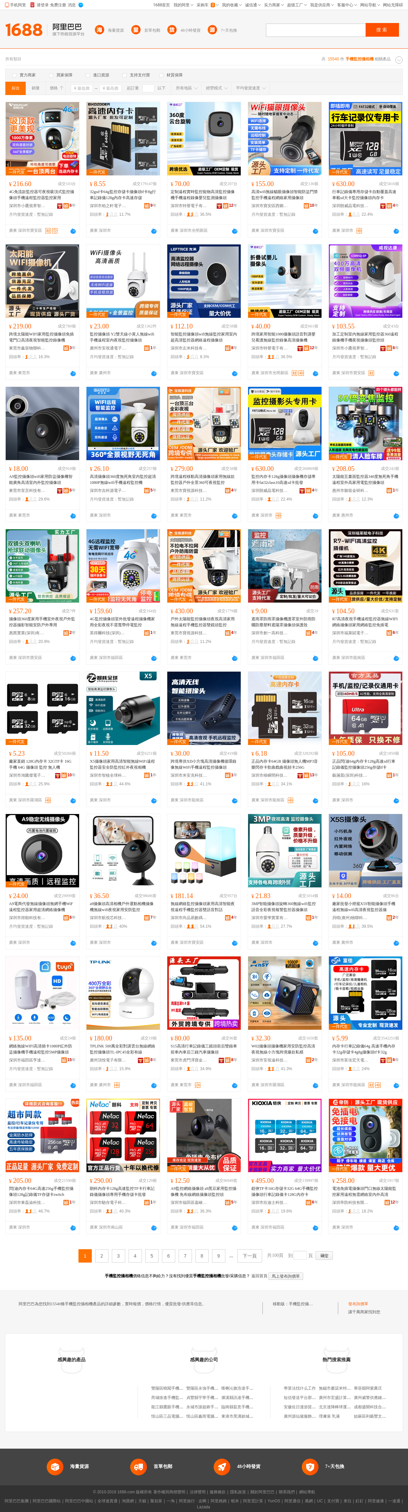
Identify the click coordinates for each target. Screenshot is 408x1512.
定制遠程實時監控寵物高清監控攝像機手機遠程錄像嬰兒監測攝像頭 (203, 194)
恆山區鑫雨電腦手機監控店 (210, 1416)
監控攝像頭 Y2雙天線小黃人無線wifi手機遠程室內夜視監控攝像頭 (122, 337)
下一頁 (250, 1256)
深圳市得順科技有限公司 (27, 917)
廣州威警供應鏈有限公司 (376, 1397)
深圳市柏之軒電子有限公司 (108, 205)
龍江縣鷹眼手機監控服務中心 (177, 1407)
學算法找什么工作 (300, 1388)
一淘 (171, 1501)
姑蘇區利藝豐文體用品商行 (378, 1416)
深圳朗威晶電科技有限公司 (350, 205)
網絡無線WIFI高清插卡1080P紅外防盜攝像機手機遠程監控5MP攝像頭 (40, 1049)
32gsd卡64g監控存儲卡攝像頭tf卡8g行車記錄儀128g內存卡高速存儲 (123, 194)
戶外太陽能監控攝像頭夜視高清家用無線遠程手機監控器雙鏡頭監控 (203, 622)
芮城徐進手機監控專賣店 (173, 1397)
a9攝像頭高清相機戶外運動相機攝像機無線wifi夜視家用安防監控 (122, 906)
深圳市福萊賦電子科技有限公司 (350, 633)
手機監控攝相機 (303, 1304)
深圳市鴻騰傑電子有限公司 (27, 775)
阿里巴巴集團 (17, 1501)
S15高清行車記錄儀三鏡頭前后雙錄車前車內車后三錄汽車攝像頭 (204, 1049)
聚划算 (156, 1501)
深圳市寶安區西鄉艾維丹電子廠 (269, 205)
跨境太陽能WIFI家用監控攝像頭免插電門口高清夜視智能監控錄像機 (41, 337)
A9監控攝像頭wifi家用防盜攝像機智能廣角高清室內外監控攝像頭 (40, 479)
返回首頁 (259, 1276)
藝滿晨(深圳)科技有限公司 (350, 775)
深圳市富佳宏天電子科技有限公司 (350, 1060)
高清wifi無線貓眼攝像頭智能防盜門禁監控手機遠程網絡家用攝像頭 (284, 194)
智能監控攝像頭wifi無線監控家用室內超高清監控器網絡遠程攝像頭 (204, 337)
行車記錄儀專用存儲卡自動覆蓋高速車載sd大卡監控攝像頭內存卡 (364, 194)
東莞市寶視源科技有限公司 (189, 490)
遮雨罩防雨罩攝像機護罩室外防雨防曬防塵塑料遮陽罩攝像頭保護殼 (283, 622)
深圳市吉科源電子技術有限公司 (108, 490)
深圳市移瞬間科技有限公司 (269, 775)
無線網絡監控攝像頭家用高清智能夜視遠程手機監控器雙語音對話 (203, 906)
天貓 (142, 1501)
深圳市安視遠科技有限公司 (269, 1060)
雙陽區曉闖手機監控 (169, 1388)
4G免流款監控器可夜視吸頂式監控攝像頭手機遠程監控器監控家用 (41, 194)
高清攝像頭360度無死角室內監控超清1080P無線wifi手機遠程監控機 (123, 479)
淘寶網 (128, 1501)
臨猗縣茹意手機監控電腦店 (245, 1407)
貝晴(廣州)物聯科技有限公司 (350, 917)
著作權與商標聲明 (169, 1492)
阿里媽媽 (219, 1501)
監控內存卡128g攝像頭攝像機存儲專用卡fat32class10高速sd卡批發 (283, 479)
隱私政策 (238, 1492)
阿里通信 (292, 1501)
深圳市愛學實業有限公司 (269, 917)
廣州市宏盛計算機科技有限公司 (347, 1397)
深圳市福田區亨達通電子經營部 (27, 1060)
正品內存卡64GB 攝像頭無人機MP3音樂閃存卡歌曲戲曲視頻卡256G (284, 764)
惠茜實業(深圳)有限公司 (27, 633)
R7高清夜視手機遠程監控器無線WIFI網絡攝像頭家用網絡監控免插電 (365, 622)
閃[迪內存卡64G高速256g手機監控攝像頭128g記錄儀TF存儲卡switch (41, 1191)
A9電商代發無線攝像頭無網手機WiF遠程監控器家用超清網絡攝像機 (41, 906)
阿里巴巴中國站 (79, 1501)
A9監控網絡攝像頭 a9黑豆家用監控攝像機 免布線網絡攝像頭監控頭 (203, 1191)
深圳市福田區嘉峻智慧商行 (189, 1202)
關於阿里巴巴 (262, 1492)
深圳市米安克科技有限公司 (189, 775)
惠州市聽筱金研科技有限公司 (350, 490)
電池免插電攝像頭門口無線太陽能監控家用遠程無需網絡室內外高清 (364, 1191)
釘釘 (360, 1501)
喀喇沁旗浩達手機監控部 (243, 1388)
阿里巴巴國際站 (47, 1501)
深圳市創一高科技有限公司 (269, 633)
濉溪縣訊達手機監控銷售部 (245, 1397)
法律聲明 (198, 1492)
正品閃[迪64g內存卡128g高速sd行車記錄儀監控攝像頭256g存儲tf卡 (363, 764)
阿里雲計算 (253, 1501)
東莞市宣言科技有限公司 (27, 490)
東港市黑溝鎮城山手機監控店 (247, 1416)
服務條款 (218, 1492)
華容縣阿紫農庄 (368, 1388)
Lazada (203, 1507)
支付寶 (333, 1501)
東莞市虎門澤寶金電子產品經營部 (189, 1060)
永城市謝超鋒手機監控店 (208, 1407)
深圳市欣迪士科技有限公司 (269, 1202)
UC (320, 1501)
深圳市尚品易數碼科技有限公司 (189, 917)
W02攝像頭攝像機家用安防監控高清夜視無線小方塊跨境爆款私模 (283, 1049)
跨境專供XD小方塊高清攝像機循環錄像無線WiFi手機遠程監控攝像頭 (203, 764)
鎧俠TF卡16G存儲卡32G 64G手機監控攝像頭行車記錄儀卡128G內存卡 (284, 1191)
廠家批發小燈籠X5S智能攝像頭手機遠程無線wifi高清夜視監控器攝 (363, 906)
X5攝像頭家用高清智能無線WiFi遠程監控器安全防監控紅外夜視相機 (122, 764)
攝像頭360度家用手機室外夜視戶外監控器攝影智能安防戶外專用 (42, 622)
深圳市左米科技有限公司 (189, 348)
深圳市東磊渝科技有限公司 (27, 1202)
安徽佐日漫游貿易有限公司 (308, 1407)
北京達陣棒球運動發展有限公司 (347, 1407)
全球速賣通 (107, 1501)
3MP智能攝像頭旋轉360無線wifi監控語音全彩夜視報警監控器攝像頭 (283, 906)
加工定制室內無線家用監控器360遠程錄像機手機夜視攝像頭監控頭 (365, 337)
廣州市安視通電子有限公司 (108, 348)
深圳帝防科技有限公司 (350, 1202)
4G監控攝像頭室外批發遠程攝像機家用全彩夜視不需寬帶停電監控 (122, 622)
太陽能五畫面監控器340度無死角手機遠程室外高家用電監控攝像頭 (365, 479)
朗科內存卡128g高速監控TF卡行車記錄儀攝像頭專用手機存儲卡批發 (122, 1191)
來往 (348, 1501)
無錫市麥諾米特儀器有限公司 (345, 1388)
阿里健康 (376, 1501)
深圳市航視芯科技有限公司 (108, 917)
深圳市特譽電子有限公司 (189, 205)
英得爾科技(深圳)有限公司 (108, 633)
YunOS (273, 1501)
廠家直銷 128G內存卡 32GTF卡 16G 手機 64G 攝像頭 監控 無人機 (40, 764)
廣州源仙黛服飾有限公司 (306, 1416)
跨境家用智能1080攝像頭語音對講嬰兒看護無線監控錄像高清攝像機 (283, 337)
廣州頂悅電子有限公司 (108, 1060)
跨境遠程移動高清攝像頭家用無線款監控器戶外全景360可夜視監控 (203, 479)
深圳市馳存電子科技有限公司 (108, 1202)
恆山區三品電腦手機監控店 (175, 1416)
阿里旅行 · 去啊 (192, 1501)
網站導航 (307, 1492)
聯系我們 (287, 1492)
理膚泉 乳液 (329, 1416)
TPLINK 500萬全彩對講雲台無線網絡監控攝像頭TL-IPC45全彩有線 (122, 1049)
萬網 (309, 1501)
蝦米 (235, 1501)
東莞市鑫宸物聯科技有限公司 (27, 348)
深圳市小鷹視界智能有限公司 (27, 205)
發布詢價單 (358, 1304)
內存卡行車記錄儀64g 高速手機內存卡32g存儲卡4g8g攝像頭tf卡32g (363, 1049)
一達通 (394, 1501)
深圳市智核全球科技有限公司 (108, 775)
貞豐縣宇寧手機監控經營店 (210, 1397)
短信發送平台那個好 (302, 1397)
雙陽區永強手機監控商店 (208, 1388)
